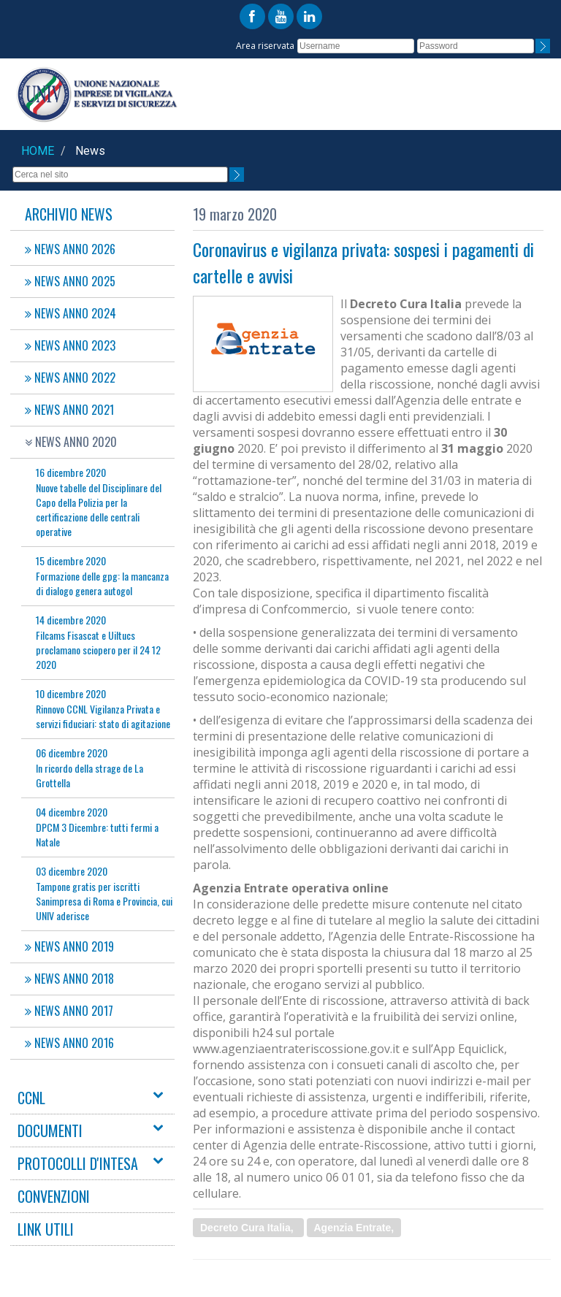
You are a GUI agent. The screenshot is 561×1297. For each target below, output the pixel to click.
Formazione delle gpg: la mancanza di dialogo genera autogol (102, 575)
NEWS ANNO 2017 (69, 1010)
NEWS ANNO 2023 (70, 345)
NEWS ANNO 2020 (71, 442)
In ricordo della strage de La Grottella (89, 767)
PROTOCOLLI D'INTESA (78, 1163)
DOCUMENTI (50, 1130)
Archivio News (68, 214)
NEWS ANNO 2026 (70, 249)
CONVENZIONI (54, 1196)
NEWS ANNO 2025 (70, 281)
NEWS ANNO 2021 (69, 409)
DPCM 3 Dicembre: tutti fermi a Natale (97, 826)
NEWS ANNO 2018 (69, 978)
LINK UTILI (46, 1229)
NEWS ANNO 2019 (69, 946)
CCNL (31, 1098)
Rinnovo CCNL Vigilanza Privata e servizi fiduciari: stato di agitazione (103, 708)
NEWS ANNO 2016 (69, 1043)
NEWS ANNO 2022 (70, 377)
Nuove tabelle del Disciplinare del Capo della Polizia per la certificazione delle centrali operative (98, 501)
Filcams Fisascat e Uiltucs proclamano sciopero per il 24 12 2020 (98, 642)
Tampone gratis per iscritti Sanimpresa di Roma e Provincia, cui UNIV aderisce (104, 893)
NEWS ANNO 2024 (70, 313)
